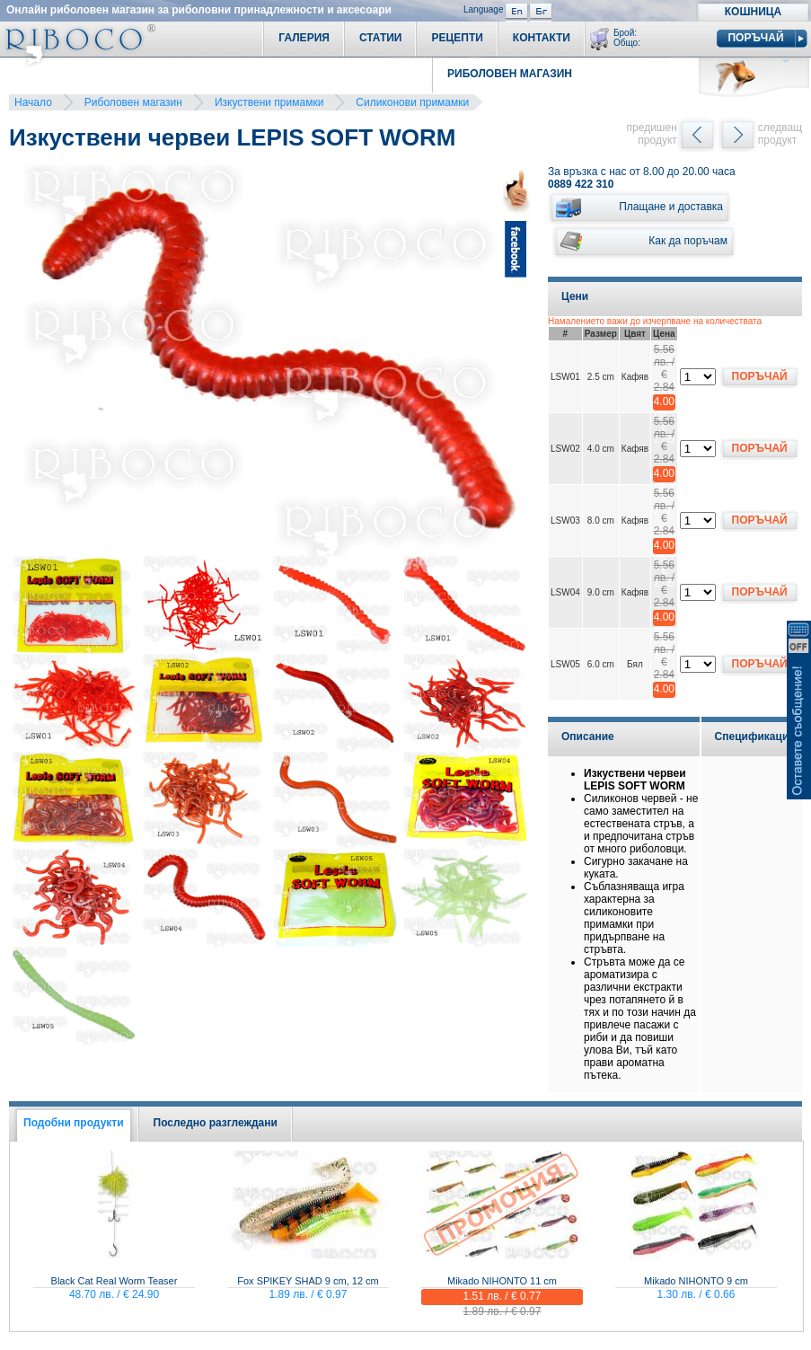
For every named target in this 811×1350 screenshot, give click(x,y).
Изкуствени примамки (269, 102)
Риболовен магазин (133, 102)
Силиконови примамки (412, 102)
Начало (33, 102)
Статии (380, 37)
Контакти (541, 37)
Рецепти (456, 37)
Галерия (304, 37)
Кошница (753, 11)
